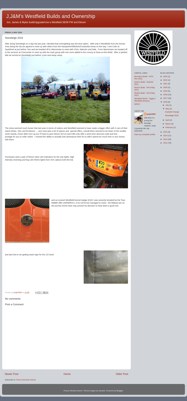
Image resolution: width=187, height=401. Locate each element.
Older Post (122, 373)
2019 (165, 91)
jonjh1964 (151, 114)
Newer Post (11, 373)
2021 (165, 84)
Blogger (120, 391)
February (170, 127)
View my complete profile (144, 134)
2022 (165, 80)
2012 (165, 143)
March (168, 124)
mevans (102, 391)
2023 (165, 76)
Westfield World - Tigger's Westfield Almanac (145, 100)
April (168, 120)
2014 (165, 135)
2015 (165, 132)
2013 (165, 139)
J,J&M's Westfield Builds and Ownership (50, 16)
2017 (165, 98)
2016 (165, 102)
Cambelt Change (172, 112)
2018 (165, 95)
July (167, 105)
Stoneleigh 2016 (172, 115)
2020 (165, 87)
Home (67, 373)
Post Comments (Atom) (26, 380)
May (168, 109)
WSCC (137, 104)
